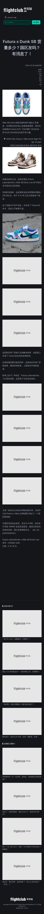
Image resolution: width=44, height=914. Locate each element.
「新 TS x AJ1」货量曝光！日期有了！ (16, 639)
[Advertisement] (22, 572)
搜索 (36, 22)
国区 (40, 79)
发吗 (40, 81)
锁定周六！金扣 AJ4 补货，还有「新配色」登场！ (20, 737)
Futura (40, 71)
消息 (40, 84)
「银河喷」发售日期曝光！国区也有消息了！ (18, 704)
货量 (40, 75)
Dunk (40, 73)
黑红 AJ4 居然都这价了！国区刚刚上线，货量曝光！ (21, 672)
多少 (40, 77)
